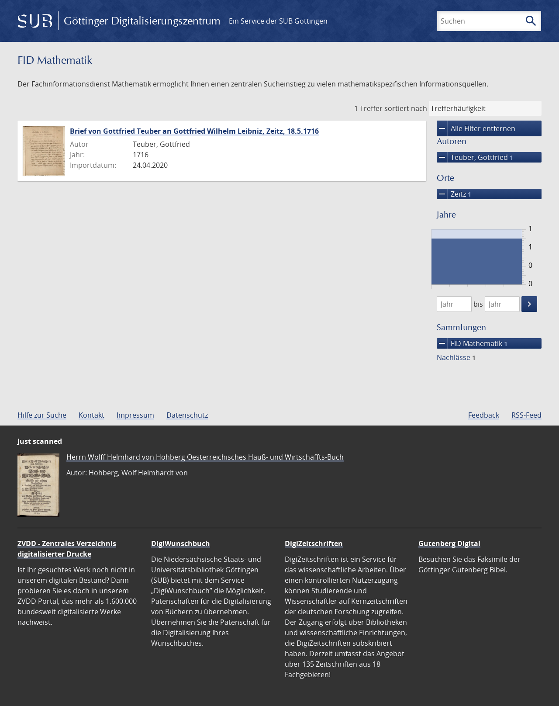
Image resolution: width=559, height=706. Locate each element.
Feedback (483, 415)
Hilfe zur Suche (41, 415)
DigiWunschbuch (180, 543)
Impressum (135, 415)
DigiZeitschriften (314, 543)
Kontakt (91, 415)
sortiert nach (405, 108)
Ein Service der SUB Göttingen (278, 21)
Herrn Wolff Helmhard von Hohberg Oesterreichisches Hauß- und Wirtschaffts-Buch (205, 457)
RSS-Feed (526, 415)
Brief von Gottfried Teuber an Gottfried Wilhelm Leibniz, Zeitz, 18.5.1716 (194, 131)
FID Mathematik (472, 343)
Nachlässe (456, 357)
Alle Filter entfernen (476, 128)
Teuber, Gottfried (475, 157)
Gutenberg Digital (449, 543)
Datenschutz (187, 415)
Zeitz (454, 194)
